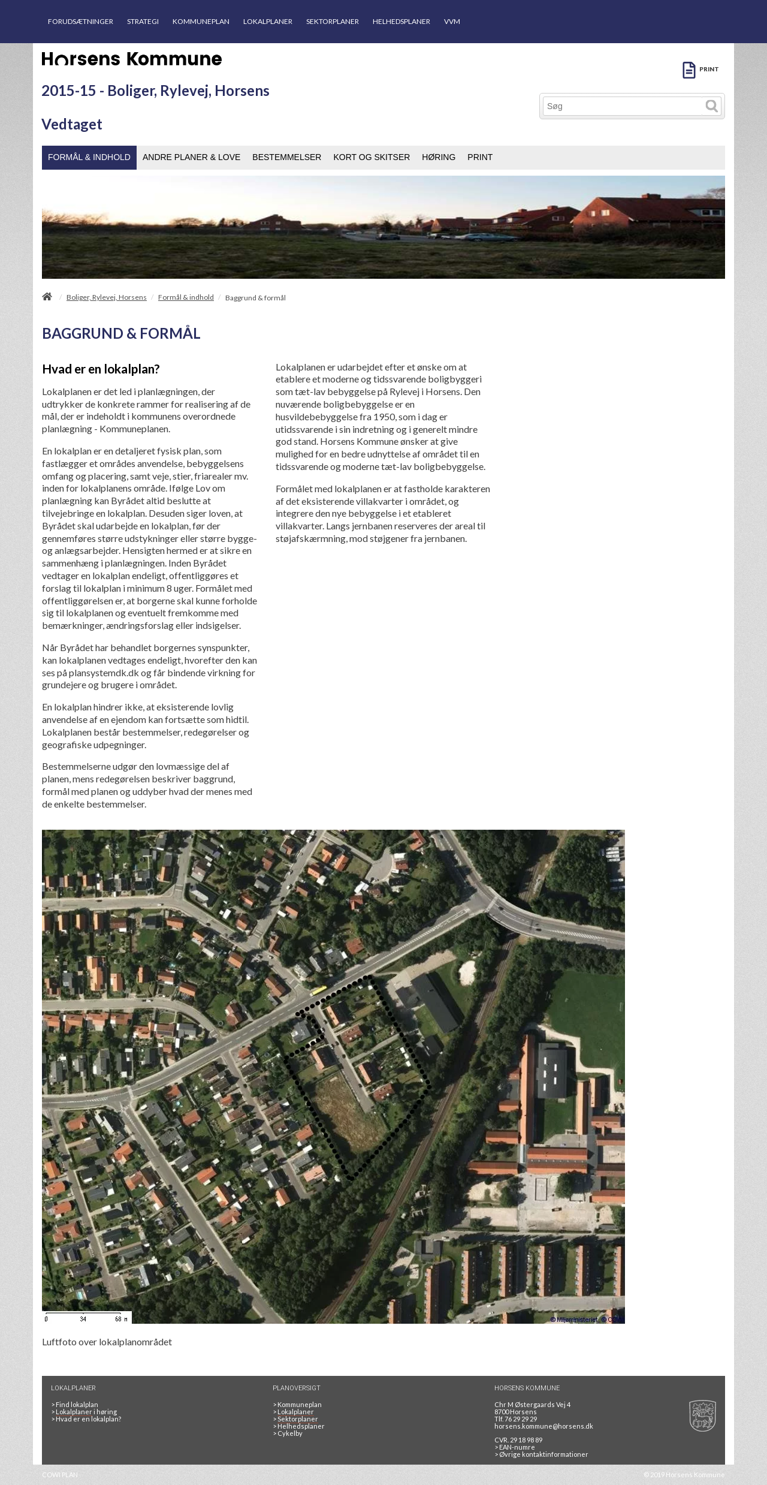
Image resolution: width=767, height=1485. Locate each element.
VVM (452, 21)
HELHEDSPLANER (401, 21)
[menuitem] (89, 158)
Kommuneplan (297, 1404)
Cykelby (288, 1433)
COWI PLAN (60, 1474)
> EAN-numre (514, 1447)
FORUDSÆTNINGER (80, 21)
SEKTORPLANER (332, 21)
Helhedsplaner (299, 1426)
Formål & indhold (186, 297)
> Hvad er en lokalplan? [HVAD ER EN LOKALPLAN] (86, 1419)
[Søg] (623, 106)
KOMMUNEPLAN (201, 21)
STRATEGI (143, 21)
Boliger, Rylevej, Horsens (107, 297)
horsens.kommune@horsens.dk (543, 1426)
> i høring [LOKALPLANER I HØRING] (85, 1412)
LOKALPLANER (267, 21)
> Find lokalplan (74, 1404)
